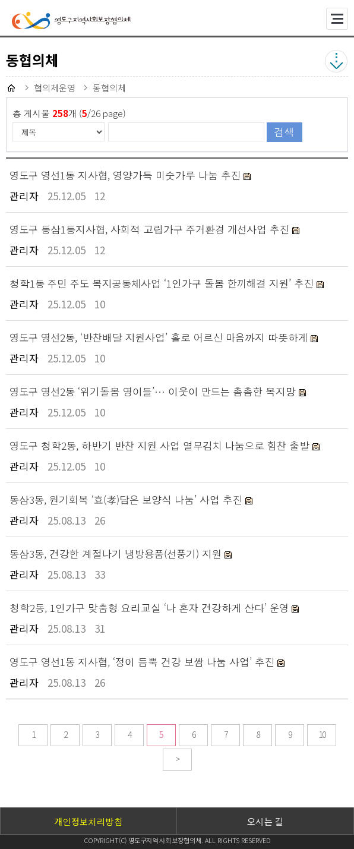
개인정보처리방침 (88, 821)
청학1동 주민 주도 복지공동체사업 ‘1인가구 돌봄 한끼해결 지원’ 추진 (163, 283)
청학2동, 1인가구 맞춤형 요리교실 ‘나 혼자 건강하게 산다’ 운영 (151, 607)
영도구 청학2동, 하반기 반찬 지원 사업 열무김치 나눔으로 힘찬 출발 (161, 445)
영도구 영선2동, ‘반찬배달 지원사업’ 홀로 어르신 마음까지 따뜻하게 (160, 337)
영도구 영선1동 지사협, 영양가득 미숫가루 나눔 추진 (127, 175)
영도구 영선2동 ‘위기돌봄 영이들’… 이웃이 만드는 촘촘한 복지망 (154, 391)
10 (321, 734)
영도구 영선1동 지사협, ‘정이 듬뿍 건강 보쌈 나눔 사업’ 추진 (143, 661)
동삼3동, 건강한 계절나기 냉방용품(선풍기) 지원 (117, 553)
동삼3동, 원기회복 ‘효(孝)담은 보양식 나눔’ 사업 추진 (127, 499)
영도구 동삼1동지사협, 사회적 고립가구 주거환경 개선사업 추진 (151, 229)
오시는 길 (265, 821)
